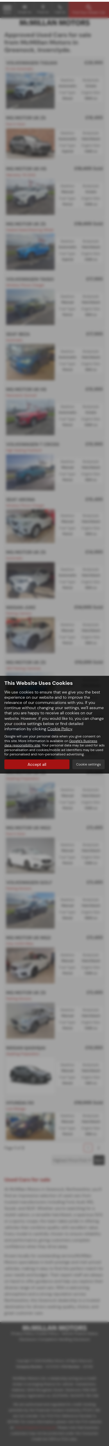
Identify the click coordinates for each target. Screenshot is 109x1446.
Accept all (37, 762)
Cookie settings (88, 762)
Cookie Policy (59, 727)
